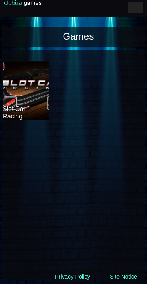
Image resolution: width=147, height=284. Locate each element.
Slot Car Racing (14, 112)
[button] (135, 7)
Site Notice (123, 276)
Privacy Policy (72, 276)
